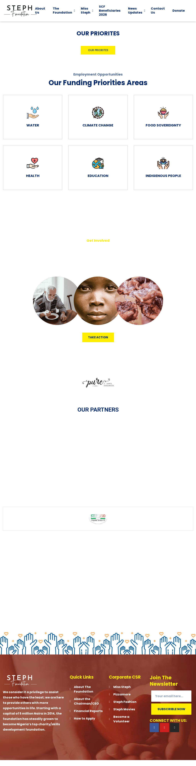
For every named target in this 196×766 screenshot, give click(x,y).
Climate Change (97, 131)
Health (32, 181)
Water (32, 131)
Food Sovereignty (163, 131)
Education (98, 181)
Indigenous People (163, 181)
